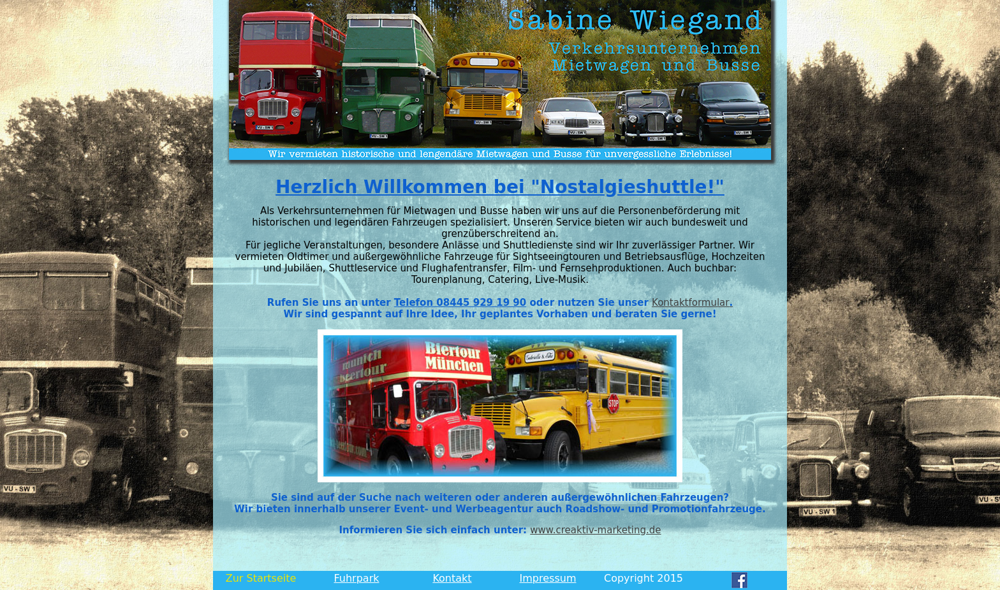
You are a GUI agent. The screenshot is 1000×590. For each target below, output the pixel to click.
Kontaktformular (692, 302)
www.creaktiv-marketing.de (595, 530)
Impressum (548, 578)
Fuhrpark (356, 578)
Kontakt (451, 578)
